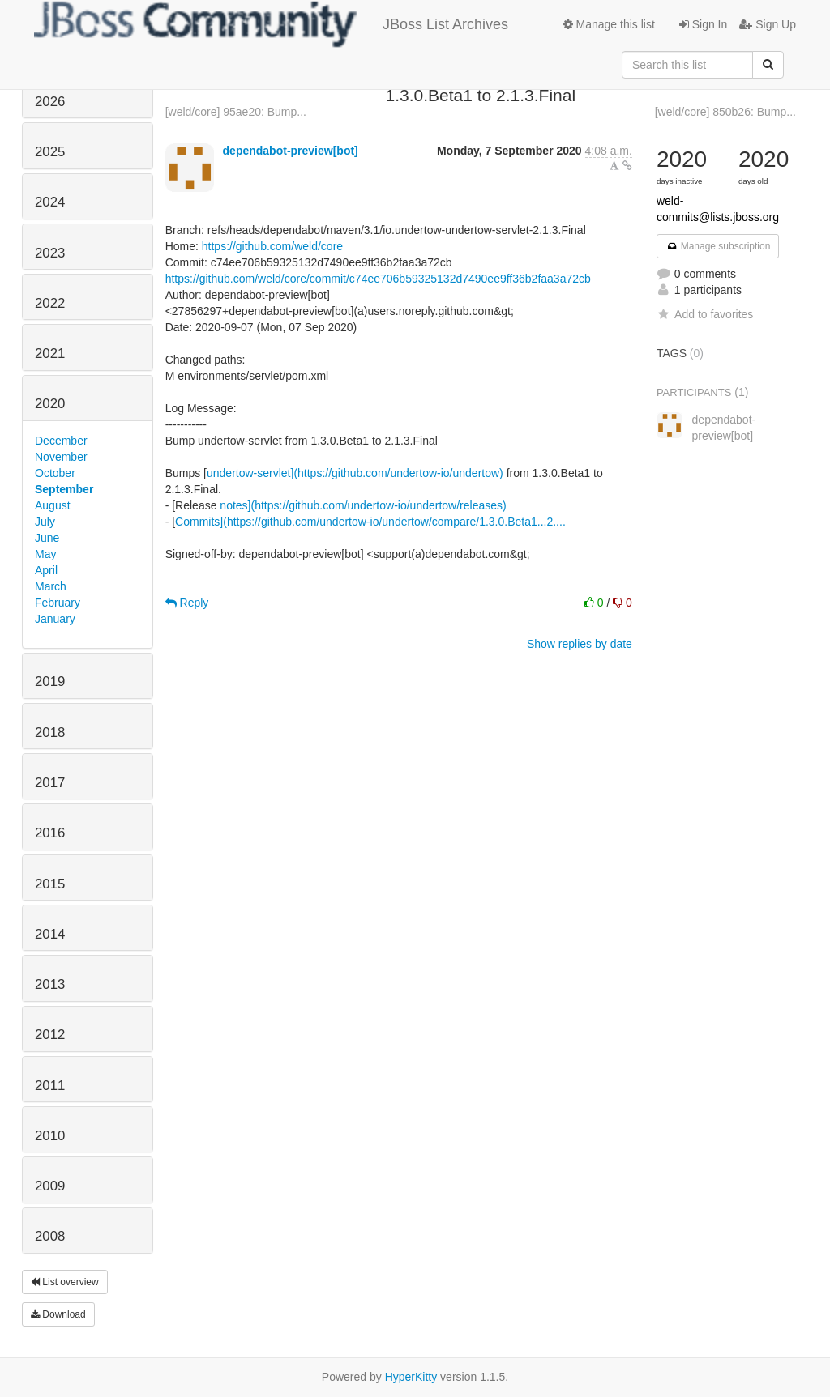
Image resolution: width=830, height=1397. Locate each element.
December (61, 440)
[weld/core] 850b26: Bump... (725, 111)
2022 (50, 303)
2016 (50, 833)
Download (58, 1314)
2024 (50, 202)
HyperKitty (411, 1376)
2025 (50, 152)
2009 (50, 1186)
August (53, 505)
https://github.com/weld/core (272, 246)
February (57, 602)
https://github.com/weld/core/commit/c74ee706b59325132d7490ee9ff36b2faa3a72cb (378, 278)
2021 (50, 353)
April (46, 570)
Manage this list (609, 24)
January (55, 618)
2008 (50, 1236)
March (50, 586)
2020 (50, 403)
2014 (50, 934)
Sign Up (767, 24)
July (45, 521)
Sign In (703, 24)
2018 (50, 732)
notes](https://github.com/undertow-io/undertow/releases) (363, 505)
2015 (50, 884)
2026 (50, 101)
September (64, 489)
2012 (50, 1034)
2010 (50, 1136)
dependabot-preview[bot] (290, 150)
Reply (187, 602)
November (61, 456)
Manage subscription (718, 246)
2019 (50, 681)
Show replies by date (579, 643)
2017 (50, 782)
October (55, 472)
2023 (50, 253)
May (45, 553)
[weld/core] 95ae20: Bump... (235, 111)
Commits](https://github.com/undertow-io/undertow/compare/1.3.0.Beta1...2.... (370, 521)
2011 (50, 1085)
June (47, 537)
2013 (50, 984)
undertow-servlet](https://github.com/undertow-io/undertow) (355, 472)
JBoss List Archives (271, 24)
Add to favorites (705, 314)
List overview (65, 1282)
